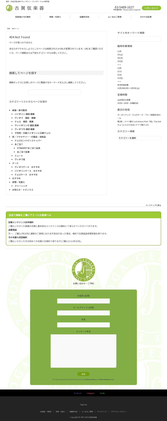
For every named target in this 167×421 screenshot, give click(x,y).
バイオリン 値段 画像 (25, 114)
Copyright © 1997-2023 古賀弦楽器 (83, 417)
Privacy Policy (91, 379)
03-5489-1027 (124, 7)
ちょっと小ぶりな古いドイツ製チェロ (133, 124)
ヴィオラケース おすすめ (27, 166)
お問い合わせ (151, 8)
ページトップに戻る (153, 205)
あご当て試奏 (23, 151)
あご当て (19, 144)
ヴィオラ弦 (20, 159)
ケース (15, 163)
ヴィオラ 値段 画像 (25, 117)
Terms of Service (104, 379)
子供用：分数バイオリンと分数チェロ (32, 132)
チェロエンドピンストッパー (28, 140)
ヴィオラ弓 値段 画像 (25, 129)
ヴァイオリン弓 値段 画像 (27, 125)
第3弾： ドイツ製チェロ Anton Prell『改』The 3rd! (139, 121)
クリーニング (21, 185)
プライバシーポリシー (119, 411)
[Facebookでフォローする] (77, 393)
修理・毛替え (18, 182)
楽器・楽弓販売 (19, 110)
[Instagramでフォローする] (90, 393)
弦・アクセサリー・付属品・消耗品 (29, 136)
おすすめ (16, 178)
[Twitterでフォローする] (65, 393)
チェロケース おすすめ (26, 174)
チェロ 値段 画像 (24, 121)
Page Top (83, 403)
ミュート (19, 155)
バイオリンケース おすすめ (28, 170)
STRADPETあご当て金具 (28, 148)
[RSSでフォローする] (102, 393)
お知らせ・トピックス (22, 189)
